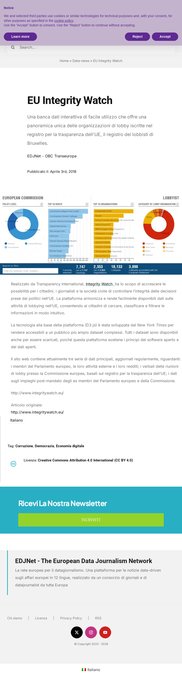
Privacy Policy (71, 618)
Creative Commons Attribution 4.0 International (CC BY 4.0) (85, 460)
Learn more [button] (20, 36)
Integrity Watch (100, 284)
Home (64, 61)
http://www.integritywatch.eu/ (37, 412)
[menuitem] (16, 419)
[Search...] (91, 47)
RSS (98, 618)
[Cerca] (13, 47)
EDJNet (34, 156)
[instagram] (91, 632)
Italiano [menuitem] (16, 420)
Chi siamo (14, 618)
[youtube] (105, 632)
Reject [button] (137, 36)
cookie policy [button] (63, 21)
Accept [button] (165, 36)
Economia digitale (70, 446)
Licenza (41, 618)
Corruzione (24, 446)
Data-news (81, 61)
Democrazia (44, 446)
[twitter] (77, 632)
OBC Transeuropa (61, 156)
